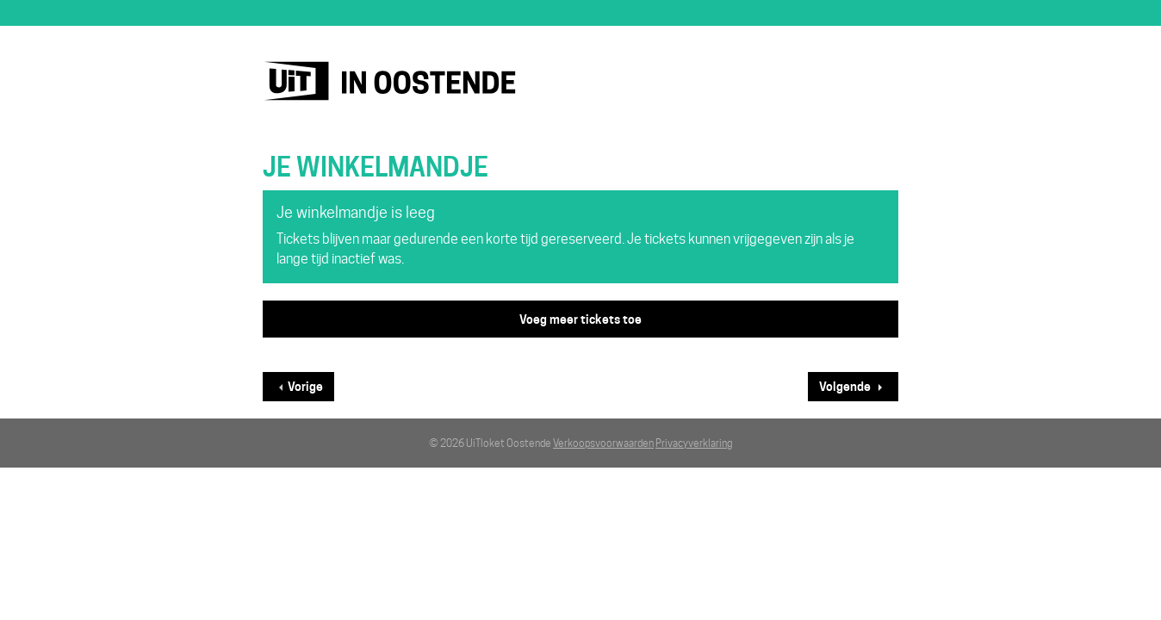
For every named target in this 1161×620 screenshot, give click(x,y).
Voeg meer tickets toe (580, 319)
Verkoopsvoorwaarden (603, 443)
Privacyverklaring (693, 443)
